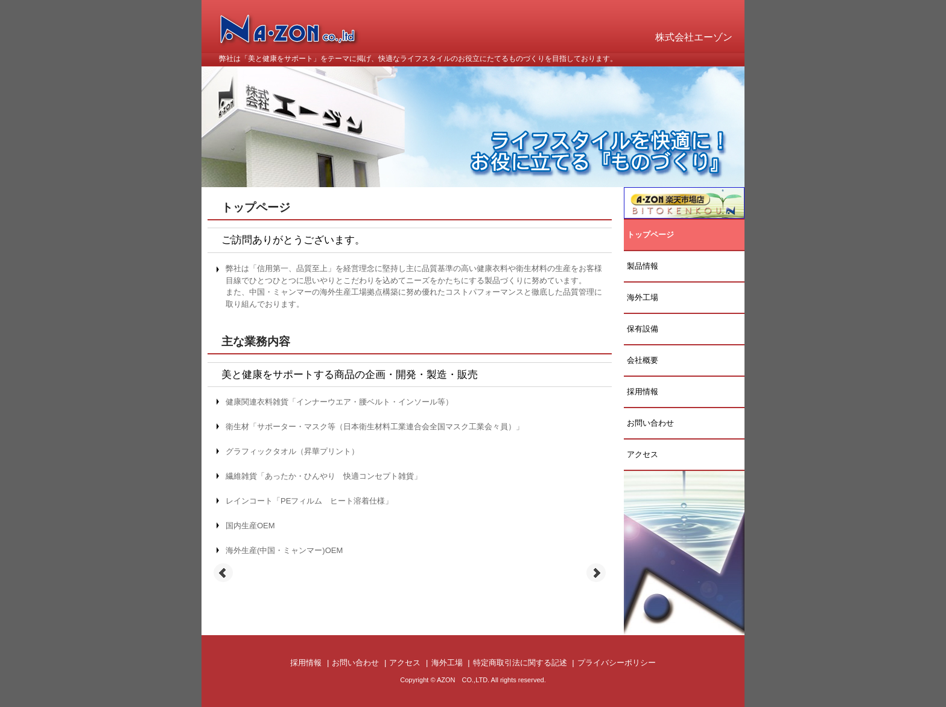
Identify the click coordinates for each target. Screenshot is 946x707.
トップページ (650, 234)
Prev (223, 573)
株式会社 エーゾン (297, 39)
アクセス (642, 454)
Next (596, 573)
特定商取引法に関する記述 (520, 662)
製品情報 (642, 265)
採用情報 (642, 391)
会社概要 (642, 360)
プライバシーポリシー (616, 662)
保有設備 (642, 328)
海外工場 (642, 297)
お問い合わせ (650, 422)
